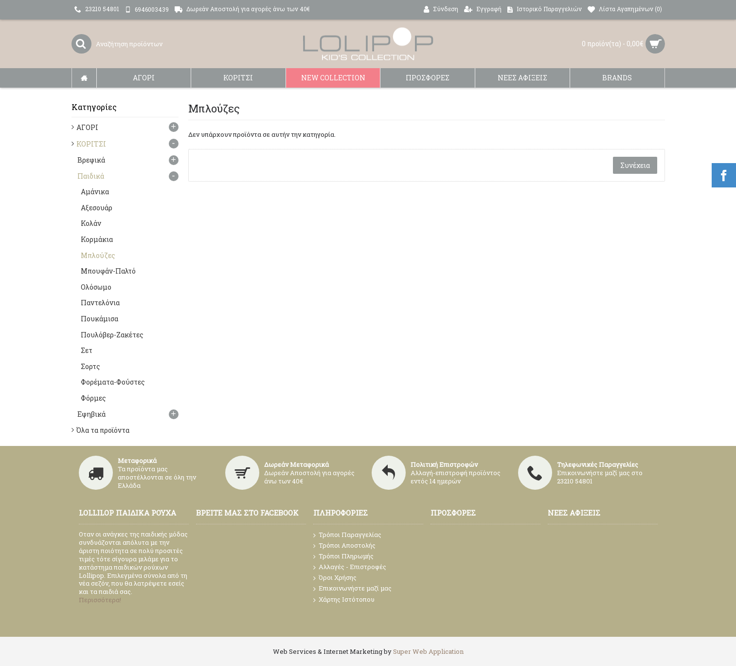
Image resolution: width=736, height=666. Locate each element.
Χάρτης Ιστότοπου (344, 600)
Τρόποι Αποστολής (344, 545)
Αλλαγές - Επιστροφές (349, 567)
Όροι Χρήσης (335, 578)
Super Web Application (428, 651)
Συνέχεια (635, 165)
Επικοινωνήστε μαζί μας (352, 588)
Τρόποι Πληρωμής (343, 556)
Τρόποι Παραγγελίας (347, 535)
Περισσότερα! (100, 599)
